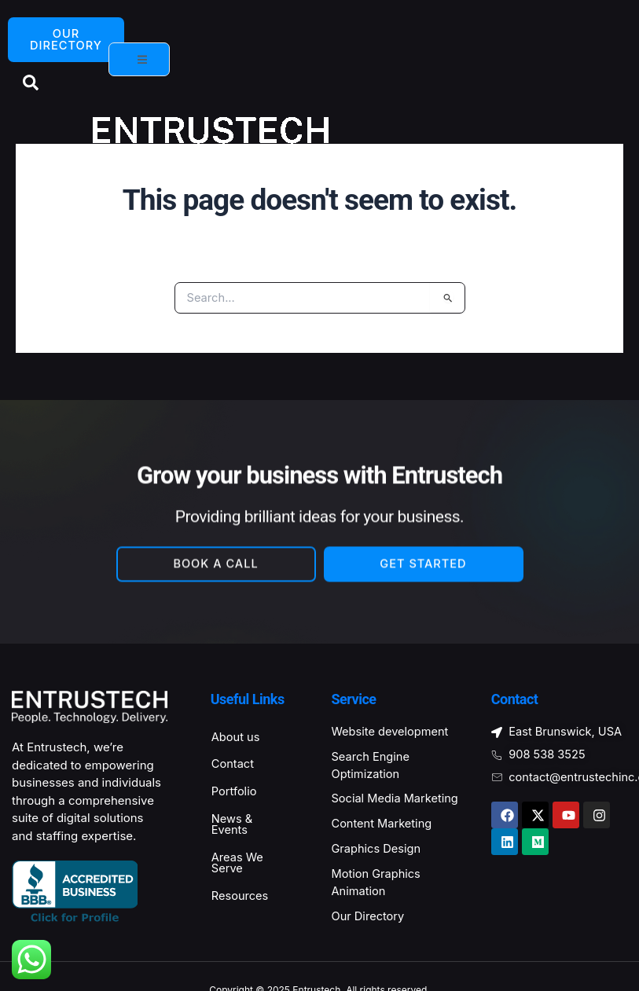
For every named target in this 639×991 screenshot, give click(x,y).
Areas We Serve (239, 866)
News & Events (233, 826)
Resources (241, 899)
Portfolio (235, 793)
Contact (234, 765)
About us (237, 738)
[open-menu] (139, 59)
